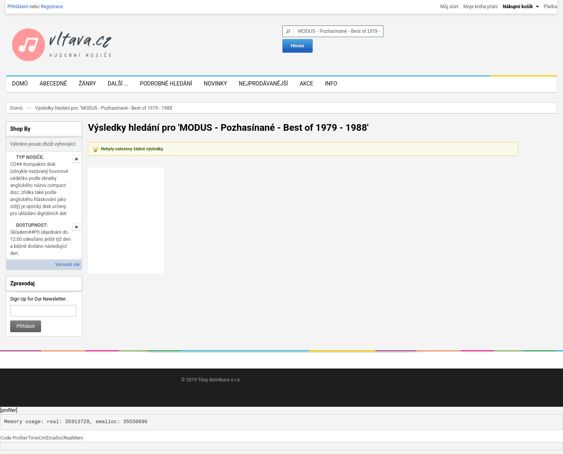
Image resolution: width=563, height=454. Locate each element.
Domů (16, 108)
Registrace (52, 6)
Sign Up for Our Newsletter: (38, 299)
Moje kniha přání (480, 6)
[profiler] (8, 410)
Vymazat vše (68, 264)
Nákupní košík (518, 6)
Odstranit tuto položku (76, 159)
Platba (550, 6)
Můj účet (449, 6)
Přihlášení (17, 6)
